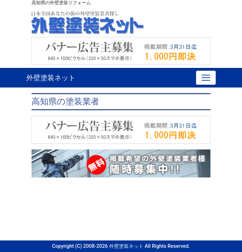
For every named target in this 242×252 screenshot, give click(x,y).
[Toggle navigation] (206, 78)
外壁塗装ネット (50, 78)
